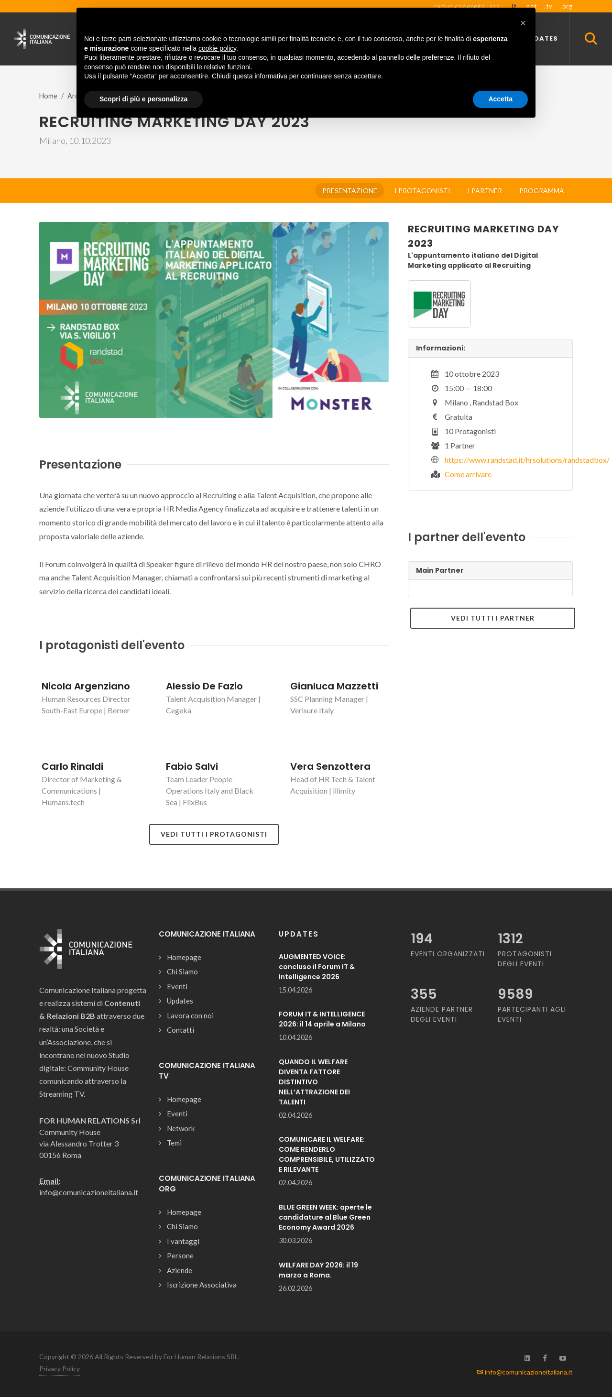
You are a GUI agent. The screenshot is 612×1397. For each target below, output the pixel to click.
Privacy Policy (59, 1368)
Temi (174, 1142)
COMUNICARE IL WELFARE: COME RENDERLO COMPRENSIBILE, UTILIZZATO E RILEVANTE (327, 1154)
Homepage (184, 957)
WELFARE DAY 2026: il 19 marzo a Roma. (318, 1270)
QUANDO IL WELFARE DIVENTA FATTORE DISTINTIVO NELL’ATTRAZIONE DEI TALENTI (314, 1082)
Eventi (177, 986)
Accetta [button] (500, 99)
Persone (180, 1255)
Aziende (179, 1270)
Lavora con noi (190, 1015)
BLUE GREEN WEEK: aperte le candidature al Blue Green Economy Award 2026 (325, 1217)
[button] (523, 23)
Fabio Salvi (192, 766)
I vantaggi (183, 1241)
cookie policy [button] (217, 48)
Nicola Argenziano (86, 686)
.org (566, 6)
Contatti (180, 1030)
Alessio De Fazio (204, 686)
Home (48, 96)
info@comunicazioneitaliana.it (525, 1372)
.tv (548, 6)
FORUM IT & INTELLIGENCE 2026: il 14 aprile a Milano (322, 1019)
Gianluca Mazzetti (334, 686)
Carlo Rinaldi (72, 766)
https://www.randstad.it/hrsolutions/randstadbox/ (527, 459)
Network (181, 1128)
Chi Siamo (182, 971)
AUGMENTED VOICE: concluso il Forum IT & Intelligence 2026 (317, 967)
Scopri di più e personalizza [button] (143, 99)
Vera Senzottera (330, 766)
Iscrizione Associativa (202, 1284)
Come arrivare (468, 474)
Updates (180, 1000)
